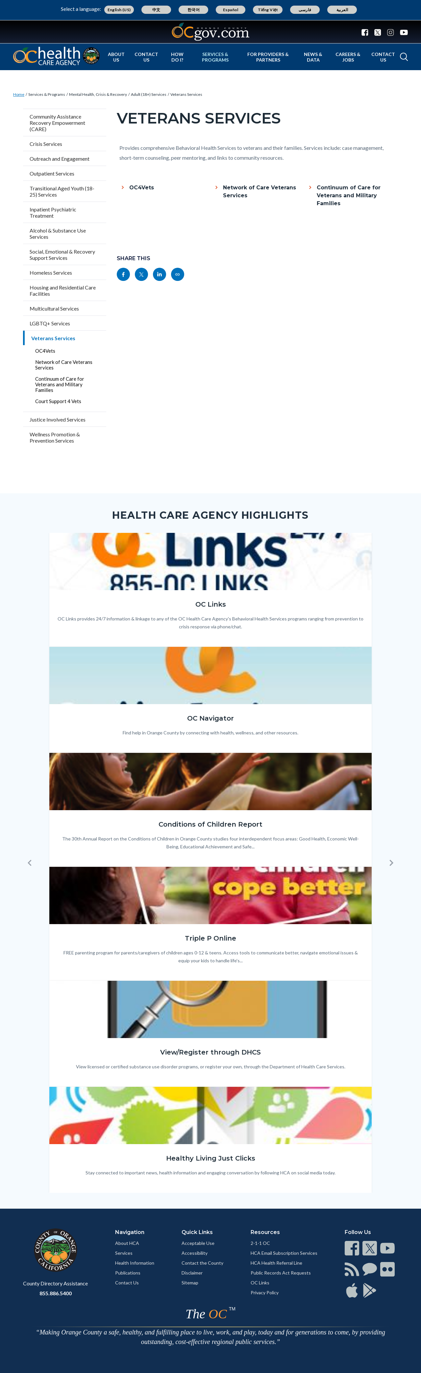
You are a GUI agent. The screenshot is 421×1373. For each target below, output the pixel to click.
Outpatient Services (52, 173)
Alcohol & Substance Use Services (58, 233)
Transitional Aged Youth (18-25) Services (62, 191)
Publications (127, 1273)
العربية (342, 9)
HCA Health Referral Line (276, 1263)
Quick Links (197, 1232)
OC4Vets (45, 351)
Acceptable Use (198, 1243)
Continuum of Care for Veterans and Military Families (59, 384)
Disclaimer (192, 1273)
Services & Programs (215, 57)
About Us (116, 57)
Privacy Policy (265, 1292)
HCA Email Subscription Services (284, 1253)
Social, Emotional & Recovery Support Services (62, 254)
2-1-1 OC (260, 1243)
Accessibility (195, 1253)
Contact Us (146, 57)
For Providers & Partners (268, 57)
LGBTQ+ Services (50, 323)
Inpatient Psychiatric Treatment (53, 212)
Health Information (134, 1263)
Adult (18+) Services (148, 94)
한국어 (193, 9)
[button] (29, 863)
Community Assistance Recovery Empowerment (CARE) (57, 122)
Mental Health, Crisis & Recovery (98, 94)
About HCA (127, 1243)
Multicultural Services (54, 308)
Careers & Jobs (347, 57)
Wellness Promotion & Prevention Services (55, 437)
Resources (265, 1232)
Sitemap (190, 1282)
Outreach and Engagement (59, 158)
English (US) (119, 9)
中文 (156, 9)
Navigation (129, 1232)
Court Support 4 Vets (58, 401)
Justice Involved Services (58, 419)
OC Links (260, 1282)
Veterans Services (186, 94)
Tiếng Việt (268, 9)
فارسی (305, 9)
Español (230, 9)
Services (124, 1253)
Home (18, 94)
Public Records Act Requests (281, 1273)
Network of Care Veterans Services (63, 365)
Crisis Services (46, 144)
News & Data (313, 57)
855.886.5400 (55, 1293)
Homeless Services (51, 272)
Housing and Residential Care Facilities (63, 290)
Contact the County (202, 1263)
